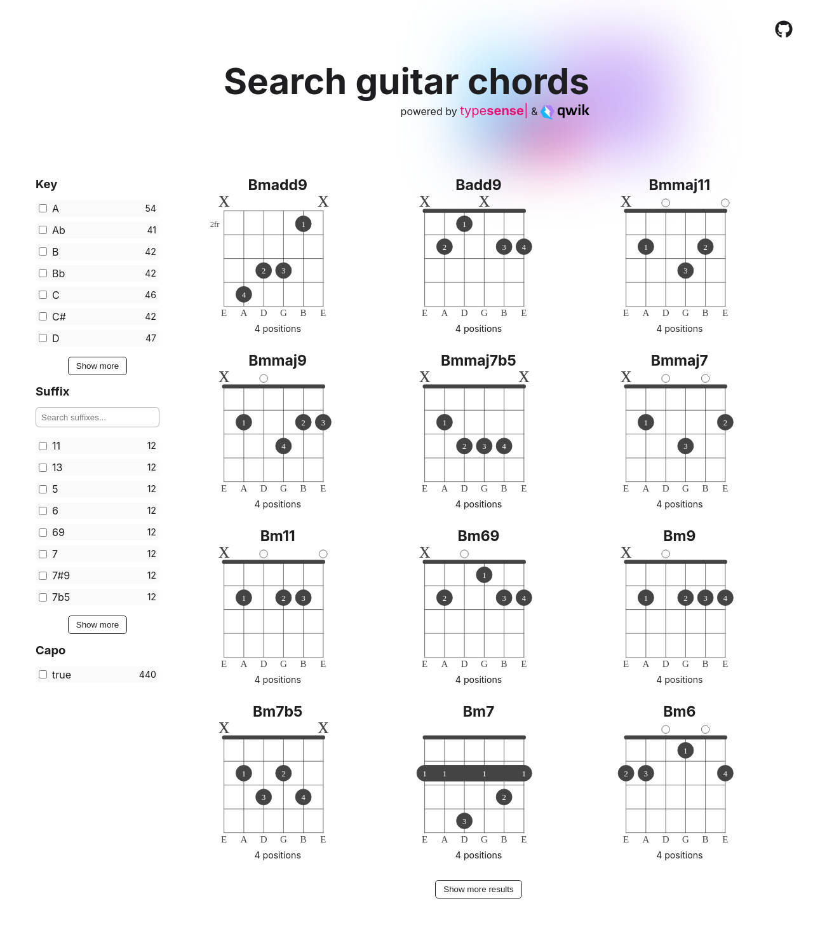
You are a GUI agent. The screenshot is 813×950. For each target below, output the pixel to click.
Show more (97, 366)
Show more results (478, 889)
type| (494, 110)
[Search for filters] (97, 417)
